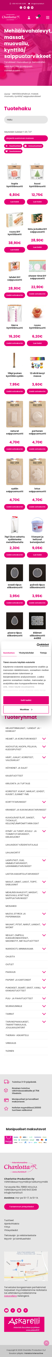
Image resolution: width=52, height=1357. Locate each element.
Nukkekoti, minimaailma (19, 948)
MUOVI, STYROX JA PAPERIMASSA (16, 915)
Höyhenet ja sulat (17, 767)
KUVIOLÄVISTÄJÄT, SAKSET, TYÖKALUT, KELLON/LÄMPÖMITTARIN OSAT (22, 820)
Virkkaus (11, 1043)
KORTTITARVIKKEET (16, 802)
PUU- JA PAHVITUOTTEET (19, 998)
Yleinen (10, 1050)
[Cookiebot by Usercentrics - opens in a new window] (37, 645)
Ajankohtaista (11, 1223)
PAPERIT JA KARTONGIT (18, 979)
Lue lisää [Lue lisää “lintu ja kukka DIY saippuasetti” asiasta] (37, 247)
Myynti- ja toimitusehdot (17, 1238)
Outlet (10, 964)
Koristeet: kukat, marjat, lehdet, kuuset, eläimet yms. (25, 793)
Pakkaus (11, 972)
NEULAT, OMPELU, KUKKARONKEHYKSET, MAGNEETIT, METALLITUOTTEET (22, 938)
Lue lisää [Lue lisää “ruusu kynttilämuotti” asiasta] (37, 343)
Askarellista (10, 1296)
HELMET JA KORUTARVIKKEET (21, 738)
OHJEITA (10, 956)
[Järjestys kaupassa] (26, 138)
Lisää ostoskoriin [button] (15, 295)
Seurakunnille (14, 1006)
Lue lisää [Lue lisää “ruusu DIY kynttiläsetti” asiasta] (14, 249)
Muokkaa (26, 709)
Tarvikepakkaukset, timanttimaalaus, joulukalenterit (17, 1024)
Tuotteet (9, 1220)
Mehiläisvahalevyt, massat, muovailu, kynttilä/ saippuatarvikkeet (22, 895)
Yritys (7, 1226)
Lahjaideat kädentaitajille (22, 844)
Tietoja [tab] (43, 652)
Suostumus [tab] (9, 652)
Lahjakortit (13, 852)
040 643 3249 (29, 1189)
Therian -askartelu (17, 1035)
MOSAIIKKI (11, 906)
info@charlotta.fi (37, 4)
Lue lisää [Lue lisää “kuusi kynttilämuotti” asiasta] (37, 201)
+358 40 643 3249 (19, 4)
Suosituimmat (13, 151)
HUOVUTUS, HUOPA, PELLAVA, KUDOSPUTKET (21, 748)
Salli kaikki (26, 700)
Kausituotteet (13, 146)
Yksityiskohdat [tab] (26, 652)
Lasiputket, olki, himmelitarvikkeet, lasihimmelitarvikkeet (19, 863)
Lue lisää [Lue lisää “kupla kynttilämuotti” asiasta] (14, 201)
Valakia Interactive (33, 1353)
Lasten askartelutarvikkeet (22, 874)
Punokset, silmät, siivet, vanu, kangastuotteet (23, 989)
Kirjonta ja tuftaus (18, 783)
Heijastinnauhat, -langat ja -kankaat (23, 730)
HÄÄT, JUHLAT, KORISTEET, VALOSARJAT (20, 759)
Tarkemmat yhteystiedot (21, 1206)
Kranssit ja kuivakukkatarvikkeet (26, 809)
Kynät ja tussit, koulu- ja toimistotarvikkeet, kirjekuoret (21, 834)
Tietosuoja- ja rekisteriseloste (20, 1235)
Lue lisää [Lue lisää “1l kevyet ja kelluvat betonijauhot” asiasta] (37, 554)
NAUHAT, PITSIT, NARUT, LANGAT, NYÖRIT (23, 926)
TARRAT (10, 1014)
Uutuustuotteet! (33, 146)
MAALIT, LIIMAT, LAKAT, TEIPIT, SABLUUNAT (21, 883)
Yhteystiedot (11, 1230)
